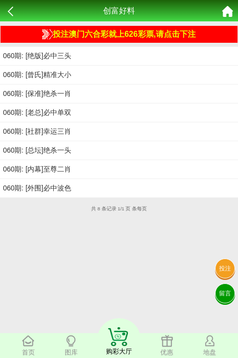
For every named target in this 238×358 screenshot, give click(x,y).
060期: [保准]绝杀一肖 (37, 93)
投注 (225, 268)
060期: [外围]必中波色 (37, 188)
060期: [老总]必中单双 (37, 112)
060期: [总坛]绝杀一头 (37, 150)
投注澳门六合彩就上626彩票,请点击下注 (119, 34)
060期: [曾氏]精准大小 (37, 75)
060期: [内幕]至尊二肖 (37, 169)
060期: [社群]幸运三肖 (37, 131)
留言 (225, 293)
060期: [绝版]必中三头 (37, 56)
